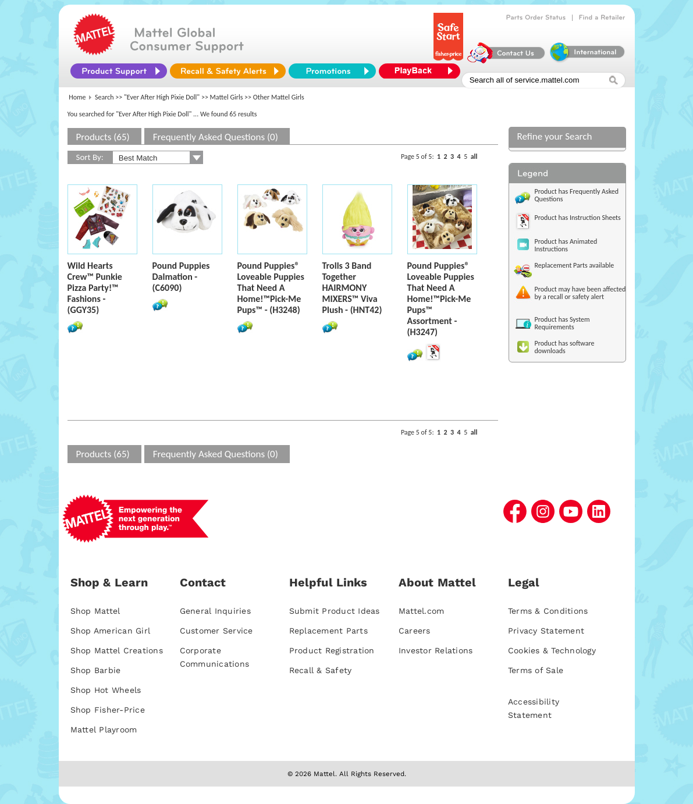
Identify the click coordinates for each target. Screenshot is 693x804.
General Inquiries (215, 611)
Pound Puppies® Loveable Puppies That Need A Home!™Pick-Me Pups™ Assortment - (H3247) (440, 298)
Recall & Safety (320, 670)
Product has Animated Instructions (566, 245)
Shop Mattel (95, 611)
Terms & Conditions (548, 611)
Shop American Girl (110, 630)
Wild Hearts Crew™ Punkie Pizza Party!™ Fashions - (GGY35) (94, 287)
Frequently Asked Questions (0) (215, 137)
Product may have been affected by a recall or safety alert (580, 293)
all (474, 156)
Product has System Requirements (562, 323)
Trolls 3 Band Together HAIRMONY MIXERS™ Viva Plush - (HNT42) (352, 287)
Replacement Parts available (574, 265)
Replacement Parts (328, 630)
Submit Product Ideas (334, 611)
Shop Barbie (95, 670)
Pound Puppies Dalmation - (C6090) (181, 276)
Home (77, 97)
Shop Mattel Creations (116, 650)
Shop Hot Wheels (105, 690)
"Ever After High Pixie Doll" (162, 97)
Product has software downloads (565, 347)
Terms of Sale (535, 670)
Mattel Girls (226, 97)
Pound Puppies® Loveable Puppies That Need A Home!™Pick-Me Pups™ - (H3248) (270, 287)
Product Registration (332, 650)
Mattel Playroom (103, 729)
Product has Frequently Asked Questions (577, 195)
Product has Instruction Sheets (578, 218)
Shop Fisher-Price (107, 709)
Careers (415, 630)
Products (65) (103, 137)
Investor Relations (436, 650)
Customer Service (216, 630)
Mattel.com (422, 611)
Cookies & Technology (552, 650)
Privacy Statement (546, 630)
